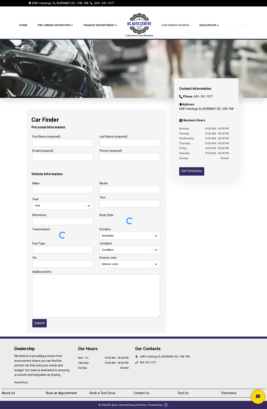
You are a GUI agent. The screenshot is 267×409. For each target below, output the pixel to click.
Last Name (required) (113, 136)
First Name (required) (46, 136)
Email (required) (42, 150)
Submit (39, 323)
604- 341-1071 (104, 3)
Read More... (21, 382)
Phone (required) (110, 150)
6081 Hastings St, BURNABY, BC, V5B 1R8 (60, 3)
